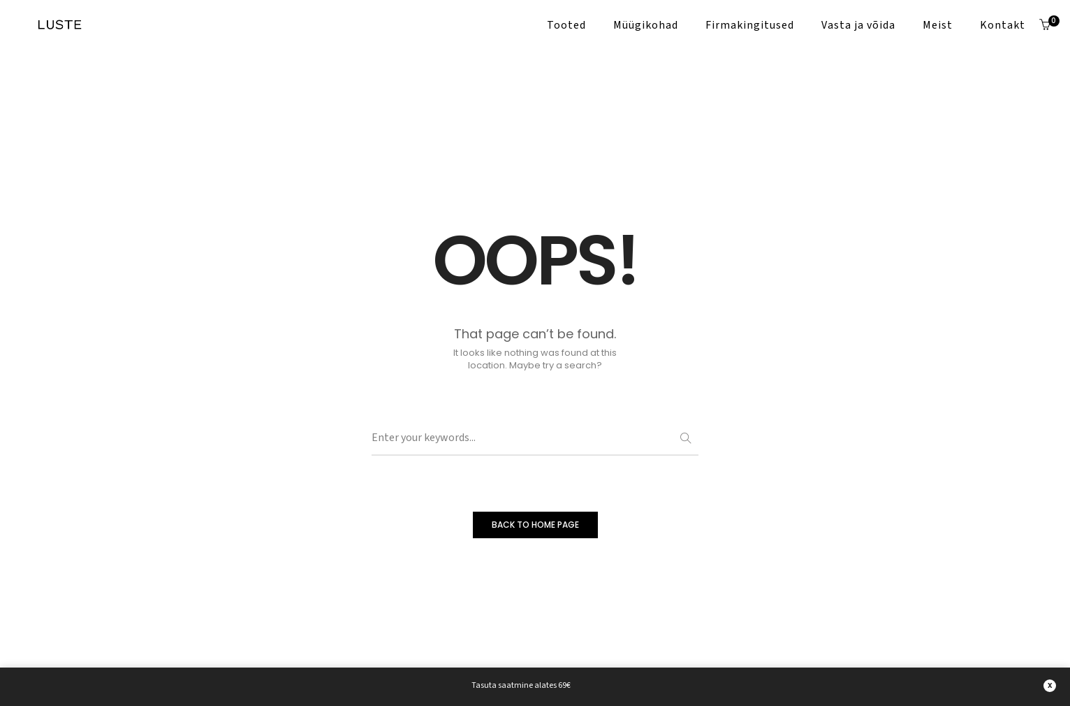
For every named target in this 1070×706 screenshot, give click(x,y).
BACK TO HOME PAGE (535, 525)
